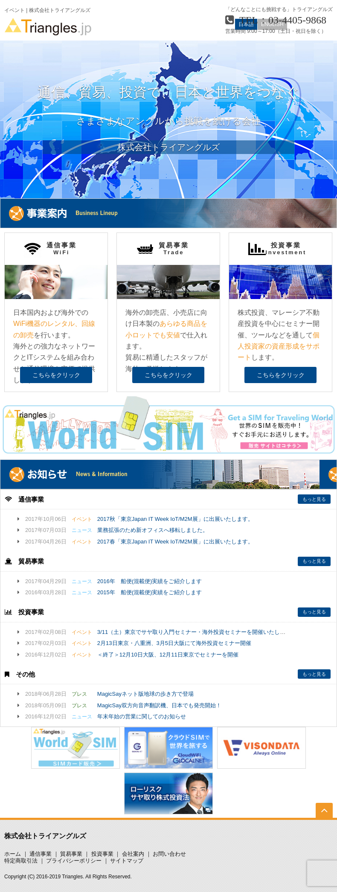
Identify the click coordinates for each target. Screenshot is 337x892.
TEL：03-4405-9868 (282, 20)
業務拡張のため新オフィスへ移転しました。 (152, 530)
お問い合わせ (169, 854)
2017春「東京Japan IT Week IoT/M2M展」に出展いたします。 (175, 541)
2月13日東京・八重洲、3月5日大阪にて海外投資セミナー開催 (174, 643)
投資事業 (102, 854)
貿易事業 (71, 854)
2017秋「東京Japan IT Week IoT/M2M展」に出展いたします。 (175, 519)
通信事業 (40, 854)
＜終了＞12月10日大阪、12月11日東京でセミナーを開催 (167, 654)
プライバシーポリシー (74, 860)
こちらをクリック (56, 375)
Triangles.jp (48, 26)
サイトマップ (126, 860)
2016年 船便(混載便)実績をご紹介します (149, 581)
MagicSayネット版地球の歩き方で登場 (145, 694)
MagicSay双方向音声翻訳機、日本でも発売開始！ (159, 705)
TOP (324, 817)
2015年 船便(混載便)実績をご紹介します (149, 592)
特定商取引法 (21, 860)
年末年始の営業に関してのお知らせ (141, 716)
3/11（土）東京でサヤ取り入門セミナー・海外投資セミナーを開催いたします (194, 632)
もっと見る (314, 499)
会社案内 (133, 854)
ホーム (12, 854)
